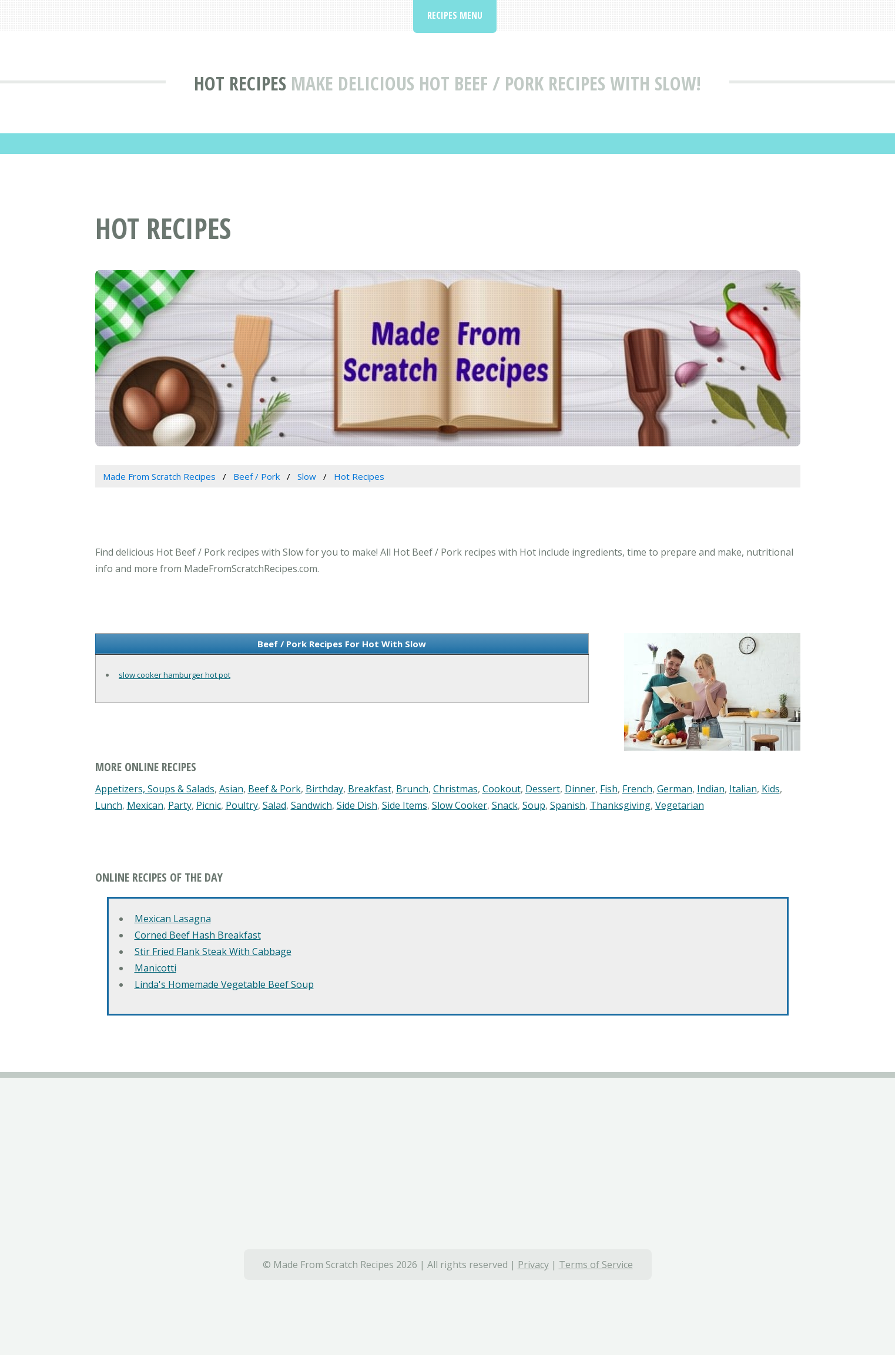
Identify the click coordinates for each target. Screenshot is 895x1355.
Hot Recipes (240, 83)
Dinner (580, 788)
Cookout (501, 788)
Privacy (533, 1264)
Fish (609, 788)
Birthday (324, 788)
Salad (274, 805)
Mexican (145, 805)
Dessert (542, 788)
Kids (771, 788)
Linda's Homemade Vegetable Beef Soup (224, 984)
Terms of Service (596, 1264)
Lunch (108, 805)
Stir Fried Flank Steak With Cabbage (213, 951)
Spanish (567, 805)
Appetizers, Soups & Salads (154, 788)
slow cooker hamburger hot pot (174, 675)
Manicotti (155, 967)
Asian (231, 788)
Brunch (412, 788)
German (674, 788)
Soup (533, 805)
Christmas (455, 788)
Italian (743, 788)
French (637, 788)
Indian (711, 788)
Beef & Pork (274, 788)
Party (180, 805)
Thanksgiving (620, 805)
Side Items (404, 805)
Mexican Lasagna (173, 918)
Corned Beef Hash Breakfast (198, 935)
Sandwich (311, 805)
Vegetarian (679, 805)
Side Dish (357, 805)
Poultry (242, 805)
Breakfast (369, 788)
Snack (505, 805)
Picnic (208, 805)
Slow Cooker (459, 805)
